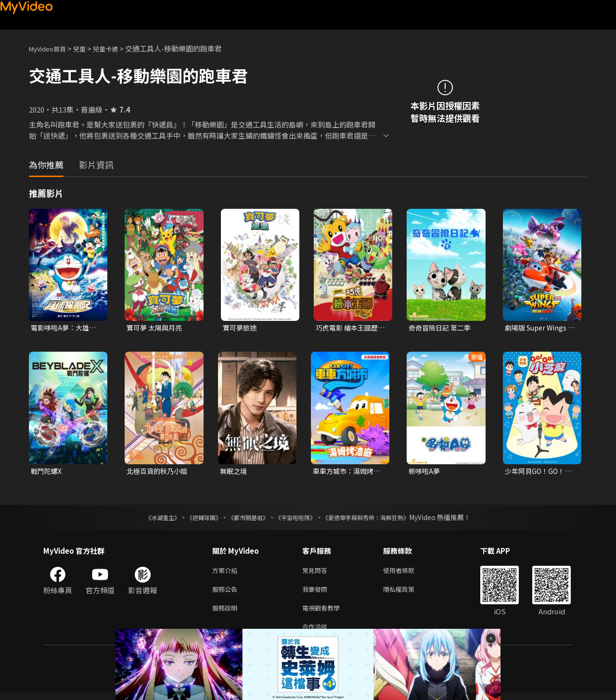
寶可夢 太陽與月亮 (156, 328)
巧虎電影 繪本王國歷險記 (349, 328)
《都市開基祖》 (243, 519)
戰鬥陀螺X (47, 472)
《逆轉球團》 (193, 519)
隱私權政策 (407, 593)
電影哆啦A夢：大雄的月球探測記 (65, 328)
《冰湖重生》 (146, 519)
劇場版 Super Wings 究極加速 (538, 328)
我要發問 (316, 593)
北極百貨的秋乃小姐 (159, 472)
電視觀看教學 (324, 613)
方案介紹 (226, 573)
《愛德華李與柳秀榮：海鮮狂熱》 (378, 519)
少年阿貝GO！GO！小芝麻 (540, 472)
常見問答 (316, 573)
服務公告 (226, 593)
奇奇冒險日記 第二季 (442, 328)
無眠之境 (234, 472)
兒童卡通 (116, 48)
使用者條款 (407, 573)
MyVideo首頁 (51, 48)
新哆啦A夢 (425, 472)
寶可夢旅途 (241, 328)
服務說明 (226, 613)
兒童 (87, 48)
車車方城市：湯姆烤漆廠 (345, 472)
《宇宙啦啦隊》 (297, 519)
